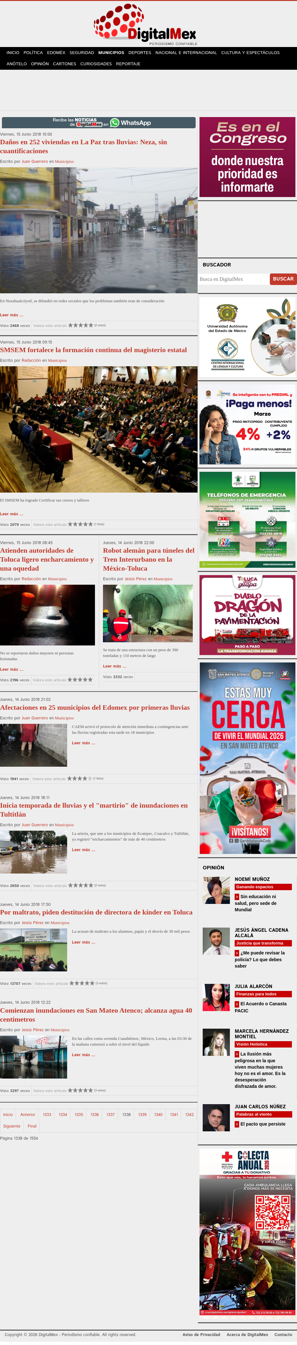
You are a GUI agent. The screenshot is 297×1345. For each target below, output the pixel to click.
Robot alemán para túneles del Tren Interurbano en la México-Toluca (148, 563)
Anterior (27, 1118)
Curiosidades (100, 67)
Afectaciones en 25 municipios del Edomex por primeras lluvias (95, 711)
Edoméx (59, 54)
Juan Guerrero (35, 165)
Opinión (41, 67)
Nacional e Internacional (192, 54)
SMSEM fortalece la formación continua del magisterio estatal (93, 353)
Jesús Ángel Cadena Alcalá (261, 936)
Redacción (31, 364)
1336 (94, 1118)
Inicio (14, 54)
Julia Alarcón (253, 990)
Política (35, 54)
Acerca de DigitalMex (247, 1338)
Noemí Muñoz (252, 882)
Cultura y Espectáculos (256, 54)
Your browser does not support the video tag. (247, 232)
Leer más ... (12, 318)
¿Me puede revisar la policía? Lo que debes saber (260, 963)
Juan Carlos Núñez (260, 1110)
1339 (142, 1118)
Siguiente (11, 1130)
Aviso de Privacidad (201, 1338)
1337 (110, 1118)
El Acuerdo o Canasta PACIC (260, 1011)
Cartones (68, 67)
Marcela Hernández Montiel (262, 1037)
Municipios (116, 54)
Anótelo (17, 67)
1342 (189, 1118)
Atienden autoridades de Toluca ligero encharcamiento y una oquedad (47, 563)
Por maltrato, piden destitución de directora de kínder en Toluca (96, 916)
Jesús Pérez (135, 583)
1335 (78, 1118)
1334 (63, 1118)
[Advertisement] (148, 92)
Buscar (283, 282)
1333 (47, 1118)
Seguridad (86, 54)
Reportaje (132, 67)
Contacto (283, 1338)
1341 (174, 1118)
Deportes (146, 54)
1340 (158, 1118)
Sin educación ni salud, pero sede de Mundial (256, 906)
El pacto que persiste (262, 1127)
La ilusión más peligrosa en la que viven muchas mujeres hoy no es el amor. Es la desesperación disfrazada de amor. (260, 1073)
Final (32, 1130)
